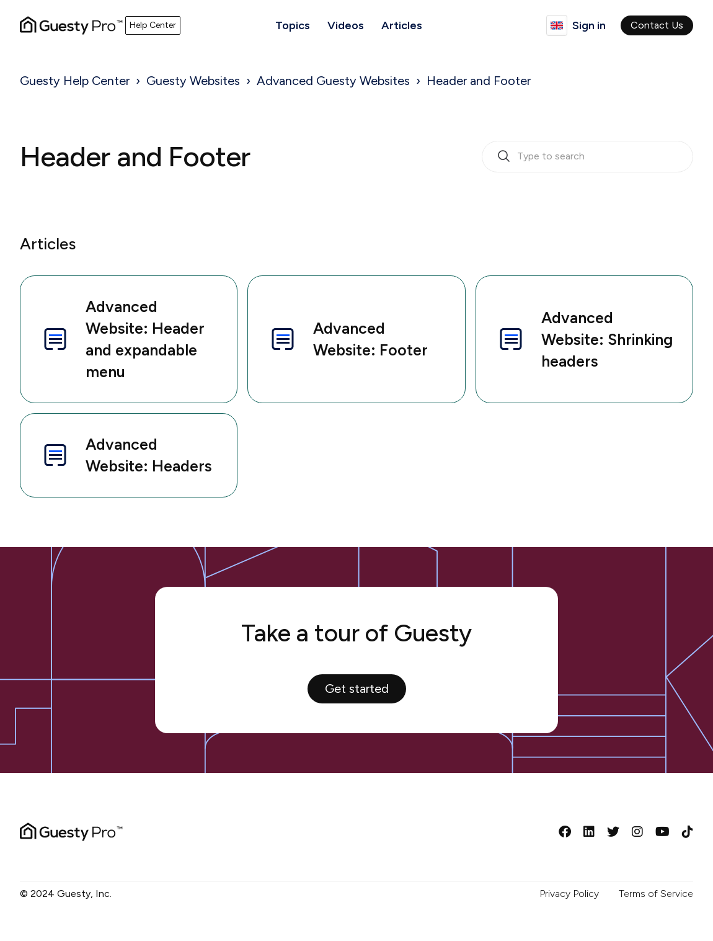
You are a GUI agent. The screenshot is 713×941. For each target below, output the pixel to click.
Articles (401, 25)
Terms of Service (656, 893)
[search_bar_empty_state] (587, 157)
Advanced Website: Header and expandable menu (122, 339)
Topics (292, 25)
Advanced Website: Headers (126, 455)
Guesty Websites (193, 80)
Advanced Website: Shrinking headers (584, 339)
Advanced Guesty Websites (333, 80)
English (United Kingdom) (556, 25)
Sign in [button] (589, 25)
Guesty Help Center (75, 80)
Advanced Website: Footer (348, 339)
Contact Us (657, 25)
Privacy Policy (569, 893)
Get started (357, 688)
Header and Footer (479, 80)
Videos (345, 25)
